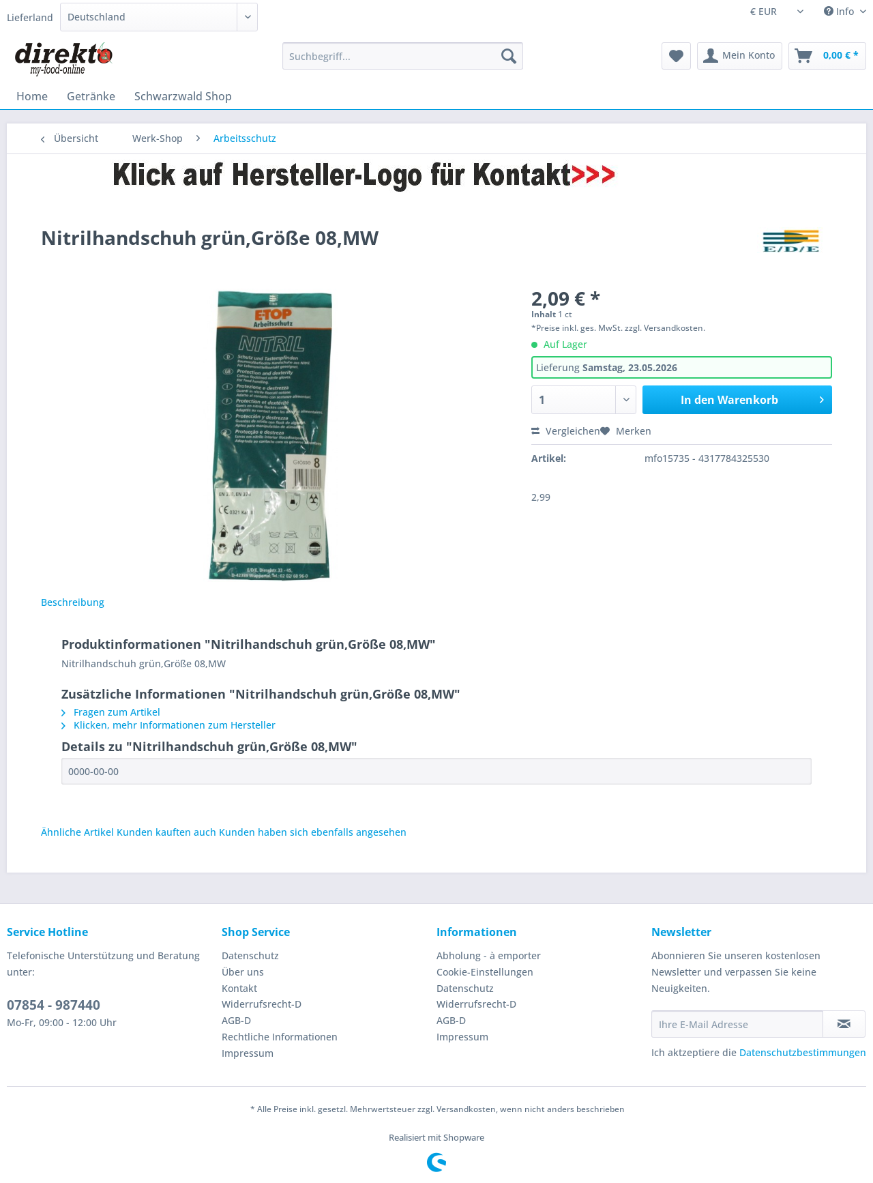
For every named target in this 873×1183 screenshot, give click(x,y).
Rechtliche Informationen (280, 1036)
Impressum (247, 1053)
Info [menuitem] (840, 11)
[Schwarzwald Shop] (183, 96)
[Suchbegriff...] (402, 56)
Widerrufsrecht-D (261, 1003)
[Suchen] (508, 56)
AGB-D (236, 1020)
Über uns (243, 971)
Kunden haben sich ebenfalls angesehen (312, 832)
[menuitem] (402, 62)
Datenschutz (250, 955)
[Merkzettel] (676, 56)
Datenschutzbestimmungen (802, 1052)
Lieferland (30, 17)
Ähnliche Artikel (77, 832)
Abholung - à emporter (488, 955)
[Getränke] (91, 96)
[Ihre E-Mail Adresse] (737, 1024)
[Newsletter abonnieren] (844, 1024)
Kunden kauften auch (166, 832)
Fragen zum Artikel (110, 711)
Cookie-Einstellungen (484, 971)
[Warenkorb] (827, 56)
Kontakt (239, 988)
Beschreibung (72, 602)
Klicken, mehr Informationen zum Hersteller (168, 724)
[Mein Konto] (739, 56)
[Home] (32, 96)
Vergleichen (565, 430)
